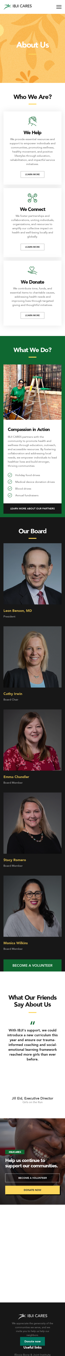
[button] (32, 508)
